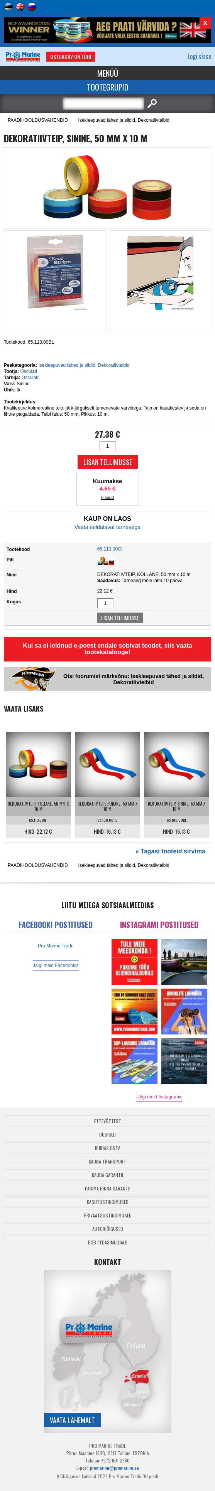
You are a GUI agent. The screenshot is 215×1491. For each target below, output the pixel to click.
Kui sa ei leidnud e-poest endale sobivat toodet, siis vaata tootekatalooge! (107, 648)
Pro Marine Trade (56, 946)
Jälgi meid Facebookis (56, 965)
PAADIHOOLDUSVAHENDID (38, 120)
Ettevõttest (107, 1121)
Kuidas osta (107, 1148)
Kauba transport (107, 1161)
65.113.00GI (110, 549)
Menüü (107, 73)
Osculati (28, 371)
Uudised (107, 1134)
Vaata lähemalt (72, 1420)
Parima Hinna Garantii (107, 1188)
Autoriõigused (107, 1229)
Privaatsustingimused (108, 1215)
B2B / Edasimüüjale (107, 1242)
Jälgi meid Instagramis (159, 1097)
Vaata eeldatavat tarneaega (107, 527)
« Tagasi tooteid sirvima (170, 851)
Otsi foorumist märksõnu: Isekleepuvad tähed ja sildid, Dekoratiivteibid (133, 679)
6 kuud (107, 497)
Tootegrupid (107, 87)
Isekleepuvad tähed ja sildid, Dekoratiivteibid (123, 120)
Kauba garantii (107, 1175)
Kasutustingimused (108, 1202)
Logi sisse (199, 56)
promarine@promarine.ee (114, 1467)
